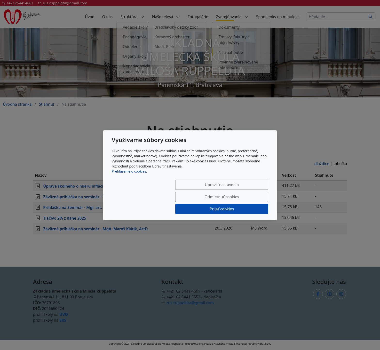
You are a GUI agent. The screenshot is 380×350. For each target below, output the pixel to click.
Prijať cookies (245, 196)
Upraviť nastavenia (148, 196)
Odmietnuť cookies (196, 196)
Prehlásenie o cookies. (129, 183)
